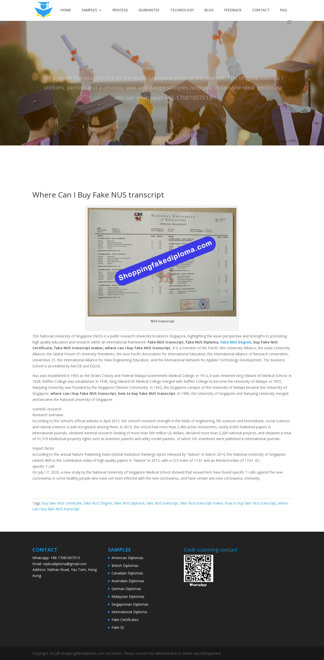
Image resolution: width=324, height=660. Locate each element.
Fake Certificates (125, 619)
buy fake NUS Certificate (62, 503)
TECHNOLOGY (182, 10)
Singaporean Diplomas (130, 604)
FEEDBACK (233, 10)
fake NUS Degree (235, 342)
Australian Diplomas (128, 580)
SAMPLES (89, 10)
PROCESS (120, 10)
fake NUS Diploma (129, 503)
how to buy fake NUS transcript (250, 503)
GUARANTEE (148, 10)
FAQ (283, 10)
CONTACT (260, 10)
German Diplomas (126, 588)
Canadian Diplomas (127, 573)
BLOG (209, 10)
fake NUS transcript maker (201, 503)
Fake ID (118, 627)
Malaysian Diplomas (128, 596)
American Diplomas (127, 557)
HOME (66, 10)
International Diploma (129, 611)
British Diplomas (125, 565)
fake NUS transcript (162, 503)
